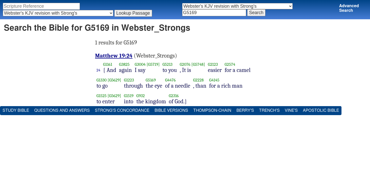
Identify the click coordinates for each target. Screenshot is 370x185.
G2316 (174, 95)
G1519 (128, 95)
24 (98, 70)
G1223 (129, 80)
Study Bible (16, 110)
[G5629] (114, 80)
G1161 (107, 64)
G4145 (214, 80)
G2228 (198, 80)
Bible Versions (171, 110)
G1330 (102, 80)
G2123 (213, 64)
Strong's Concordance (122, 110)
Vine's (291, 110)
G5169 (151, 80)
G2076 (185, 64)
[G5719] (153, 64)
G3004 (140, 64)
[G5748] (198, 64)
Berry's (245, 110)
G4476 (170, 80)
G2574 (230, 64)
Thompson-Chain (212, 110)
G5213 (167, 64)
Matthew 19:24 (114, 55)
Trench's (269, 110)
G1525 (102, 95)
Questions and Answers (62, 110)
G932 (140, 95)
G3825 (124, 64)
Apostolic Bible (321, 110)
